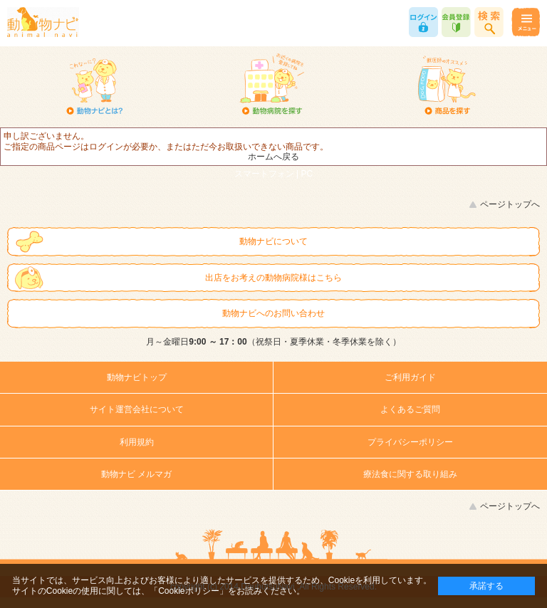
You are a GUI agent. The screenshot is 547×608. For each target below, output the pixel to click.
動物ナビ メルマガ (136, 474)
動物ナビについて (273, 241)
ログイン (423, 22)
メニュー (525, 22)
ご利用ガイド (410, 377)
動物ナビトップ (137, 377)
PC (307, 174)
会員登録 (456, 22)
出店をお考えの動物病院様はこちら (273, 278)
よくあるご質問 (410, 409)
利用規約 (137, 442)
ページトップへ (510, 204)
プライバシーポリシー (410, 442)
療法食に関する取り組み (410, 474)
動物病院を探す (271, 85)
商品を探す (447, 85)
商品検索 (489, 22)
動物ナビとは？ (95, 85)
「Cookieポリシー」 (188, 591)
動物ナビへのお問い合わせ (273, 313)
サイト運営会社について (137, 409)
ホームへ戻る (273, 157)
